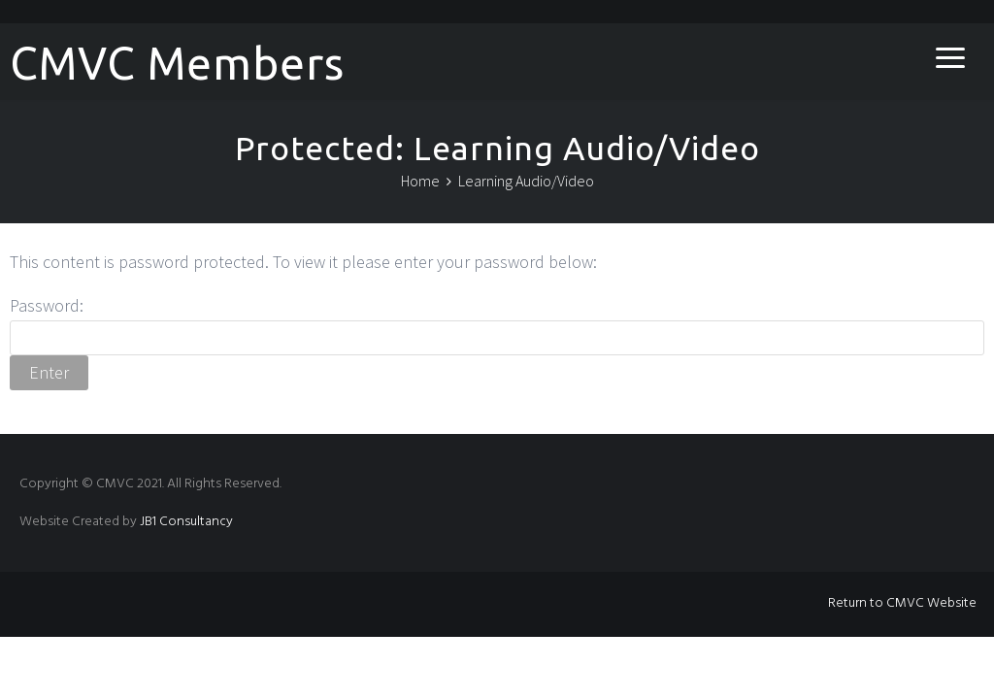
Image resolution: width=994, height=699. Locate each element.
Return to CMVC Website (902, 603)
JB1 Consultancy (186, 522)
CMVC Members (177, 63)
